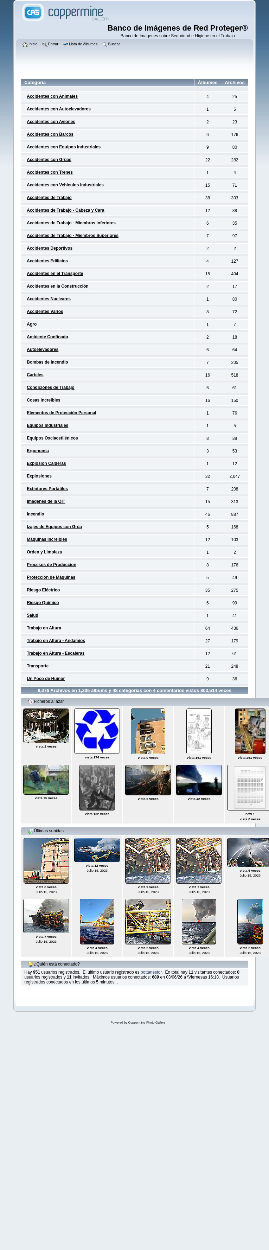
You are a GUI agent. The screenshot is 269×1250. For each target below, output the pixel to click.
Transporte (38, 666)
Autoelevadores (42, 349)
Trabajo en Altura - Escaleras (55, 653)
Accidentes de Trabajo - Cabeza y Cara (65, 210)
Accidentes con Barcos (50, 134)
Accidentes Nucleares (49, 298)
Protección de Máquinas (51, 577)
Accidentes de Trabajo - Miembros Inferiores (71, 222)
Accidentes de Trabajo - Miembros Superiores (73, 235)
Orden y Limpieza (44, 552)
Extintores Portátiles (47, 488)
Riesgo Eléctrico (43, 590)
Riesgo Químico (43, 602)
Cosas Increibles (43, 400)
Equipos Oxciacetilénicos (52, 438)
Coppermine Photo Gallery (146, 1022)
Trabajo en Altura (44, 628)
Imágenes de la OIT (46, 501)
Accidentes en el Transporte (55, 273)
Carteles (35, 374)
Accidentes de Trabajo (49, 197)
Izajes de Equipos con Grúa (54, 526)
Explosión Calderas (46, 463)
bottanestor (151, 972)
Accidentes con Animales (52, 96)
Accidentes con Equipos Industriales (64, 147)
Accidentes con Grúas (49, 159)
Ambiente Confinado (47, 336)
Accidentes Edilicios (47, 260)
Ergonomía (38, 450)
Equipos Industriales (47, 425)
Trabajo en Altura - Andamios (56, 640)
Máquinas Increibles (47, 539)
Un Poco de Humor (46, 678)
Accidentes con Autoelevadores (59, 109)
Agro (32, 324)
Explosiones (39, 476)
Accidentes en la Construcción (57, 286)
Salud (32, 615)
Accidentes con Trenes (50, 172)
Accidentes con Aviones (51, 121)
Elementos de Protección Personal (61, 412)
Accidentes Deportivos (49, 248)
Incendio (35, 514)
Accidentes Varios (45, 311)
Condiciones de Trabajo (50, 387)
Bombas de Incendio (47, 362)
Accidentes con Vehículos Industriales (65, 184)
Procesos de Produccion (51, 564)
